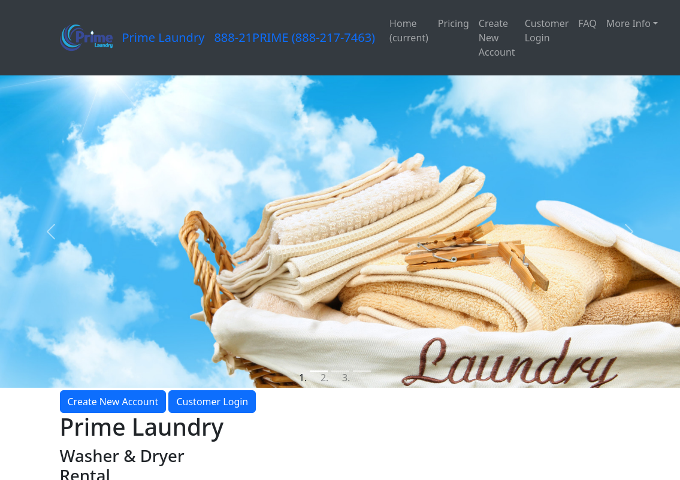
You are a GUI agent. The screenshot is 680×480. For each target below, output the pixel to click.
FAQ (587, 23)
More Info (628, 23)
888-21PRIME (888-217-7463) (294, 37)
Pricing (453, 23)
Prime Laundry (163, 37)
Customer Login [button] (212, 401)
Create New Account (497, 38)
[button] (51, 231)
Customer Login (547, 30)
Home (408, 30)
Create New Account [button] (113, 401)
